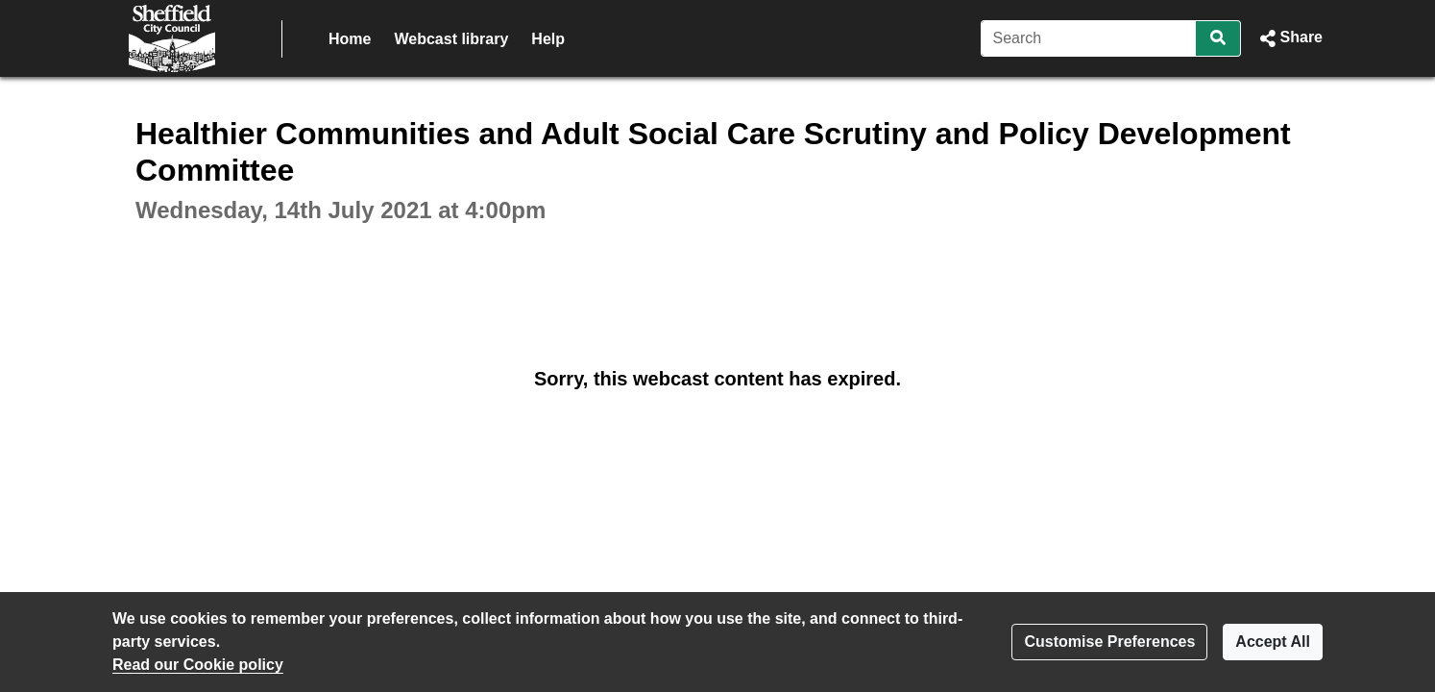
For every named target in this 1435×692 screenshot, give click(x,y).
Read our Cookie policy (197, 664)
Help (548, 39)
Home (349, 39)
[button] (1289, 38)
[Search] (1089, 38)
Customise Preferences (1109, 641)
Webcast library (451, 39)
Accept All (1272, 641)
